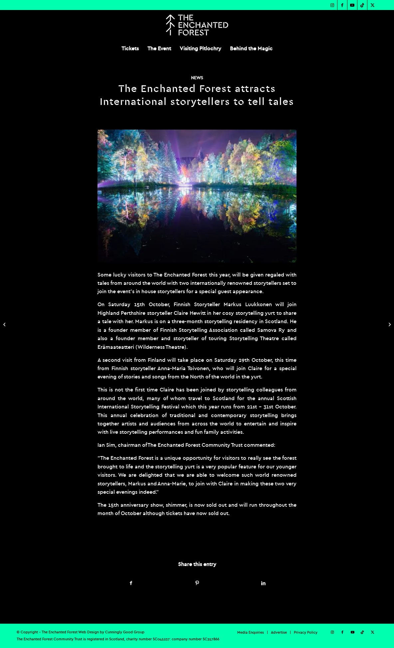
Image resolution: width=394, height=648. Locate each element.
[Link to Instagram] (332, 5)
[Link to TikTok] (362, 5)
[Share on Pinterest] (197, 583)
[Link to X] (372, 5)
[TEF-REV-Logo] (196, 25)
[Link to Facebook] (342, 5)
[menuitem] (130, 48)
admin (176, 540)
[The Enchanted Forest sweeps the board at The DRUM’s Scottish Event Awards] (5, 324)
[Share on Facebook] (131, 583)
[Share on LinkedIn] (263, 583)
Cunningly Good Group (124, 632)
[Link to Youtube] (352, 5)
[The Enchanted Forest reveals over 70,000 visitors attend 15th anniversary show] (389, 324)
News (197, 78)
